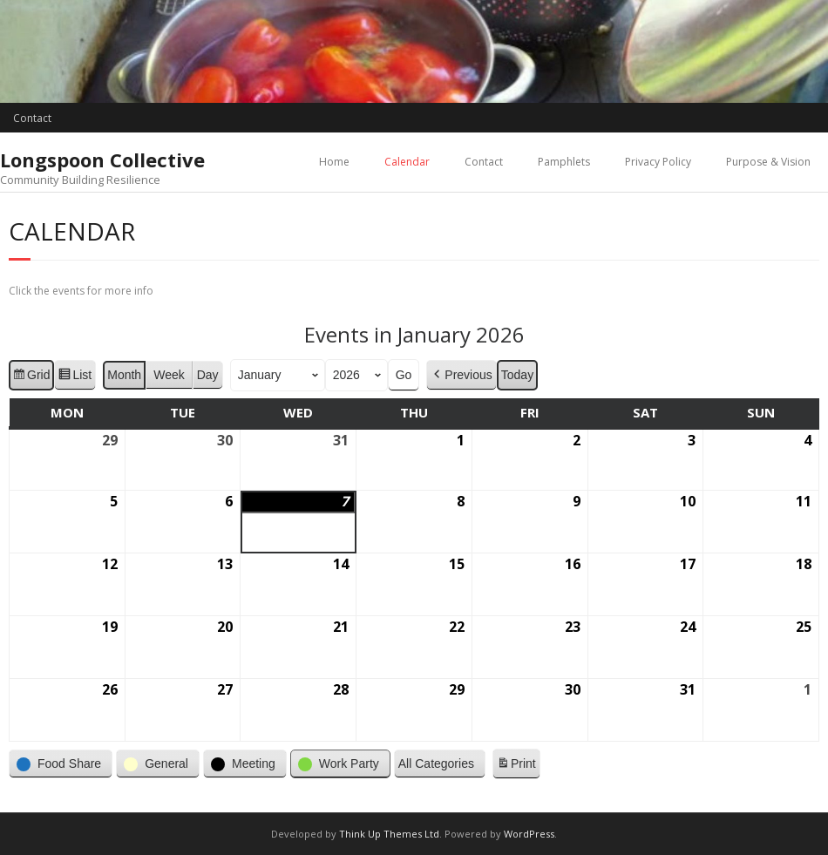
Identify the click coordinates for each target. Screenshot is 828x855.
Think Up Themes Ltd (389, 833)
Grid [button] (31, 376)
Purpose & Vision (768, 161)
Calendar (407, 161)
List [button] (75, 376)
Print (516, 766)
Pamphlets (564, 161)
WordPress (529, 833)
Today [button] (517, 374)
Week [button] (169, 374)
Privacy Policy (658, 161)
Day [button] (208, 374)
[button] (60, 764)
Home (334, 161)
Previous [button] (461, 374)
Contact (32, 118)
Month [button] (124, 374)
